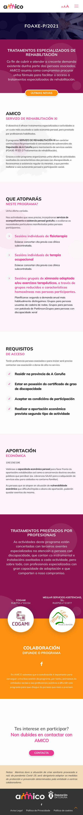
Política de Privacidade (38, 810)
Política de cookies (63, 810)
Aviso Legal (16, 810)
